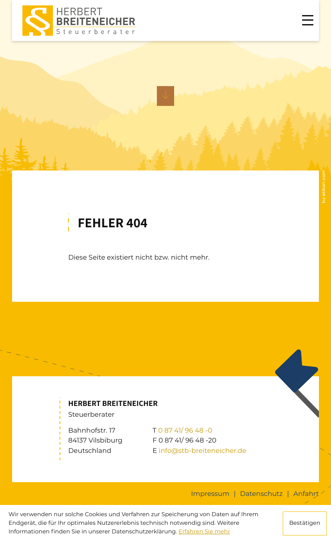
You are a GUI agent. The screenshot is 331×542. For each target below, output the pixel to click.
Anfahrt (306, 493)
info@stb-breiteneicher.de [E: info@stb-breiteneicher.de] (202, 450)
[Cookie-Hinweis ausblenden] (305, 523)
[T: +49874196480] (185, 430)
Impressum (210, 493)
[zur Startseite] (79, 20)
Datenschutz (261, 493)
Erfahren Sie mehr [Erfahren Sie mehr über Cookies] (204, 531)
